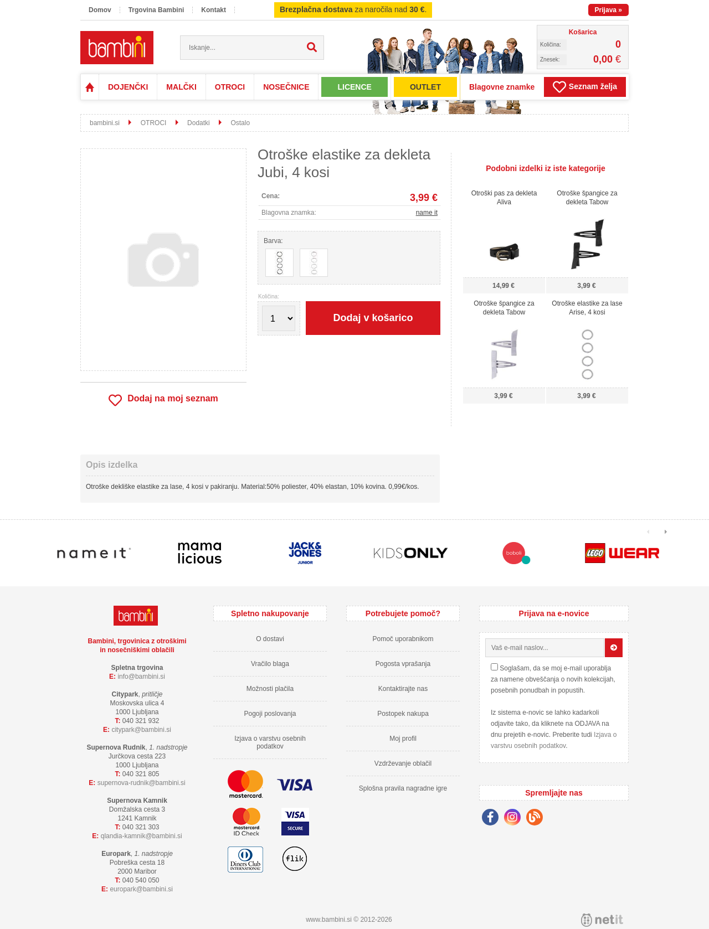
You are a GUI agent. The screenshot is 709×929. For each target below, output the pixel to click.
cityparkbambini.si (141, 730)
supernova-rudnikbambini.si (141, 783)
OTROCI (230, 86)
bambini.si (105, 123)
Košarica (583, 32)
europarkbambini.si (141, 889)
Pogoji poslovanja (270, 714)
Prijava (608, 10)
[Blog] (537, 819)
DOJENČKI (128, 86)
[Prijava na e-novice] (614, 647)
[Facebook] (493, 819)
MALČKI (181, 86)
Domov (100, 10)
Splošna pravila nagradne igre (403, 788)
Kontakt (213, 10)
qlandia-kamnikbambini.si (141, 836)
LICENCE (354, 86)
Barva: (273, 241)
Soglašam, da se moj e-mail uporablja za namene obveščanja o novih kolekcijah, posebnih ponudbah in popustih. (553, 679)
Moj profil (403, 738)
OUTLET (425, 86)
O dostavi (270, 639)
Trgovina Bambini (156, 10)
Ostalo (240, 123)
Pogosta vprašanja (403, 664)
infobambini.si (141, 676)
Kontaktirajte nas (403, 689)
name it (427, 212)
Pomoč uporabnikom (402, 639)
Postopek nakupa (403, 714)
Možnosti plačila (270, 689)
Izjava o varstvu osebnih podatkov (270, 742)
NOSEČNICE (286, 86)
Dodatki (198, 123)
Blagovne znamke (502, 86)
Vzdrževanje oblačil (402, 763)
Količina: (268, 297)
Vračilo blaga (270, 664)
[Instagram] (515, 819)
